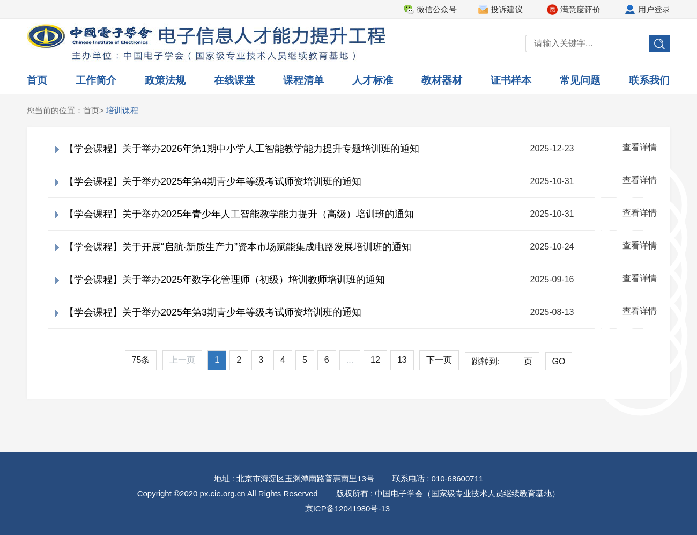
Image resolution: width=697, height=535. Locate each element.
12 (375, 359)
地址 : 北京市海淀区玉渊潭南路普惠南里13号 (294, 478)
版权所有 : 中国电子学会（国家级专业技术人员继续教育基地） (448, 493)
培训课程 (122, 110)
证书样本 (511, 80)
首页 (37, 80)
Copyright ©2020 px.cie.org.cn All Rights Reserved (227, 493)
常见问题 (580, 80)
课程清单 (303, 80)
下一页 (439, 359)
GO (559, 361)
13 (402, 359)
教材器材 (441, 80)
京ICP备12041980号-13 (347, 508)
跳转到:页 (502, 362)
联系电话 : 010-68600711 (437, 478)
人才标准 (372, 80)
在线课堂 (234, 80)
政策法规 (165, 80)
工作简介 (96, 80)
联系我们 (649, 80)
